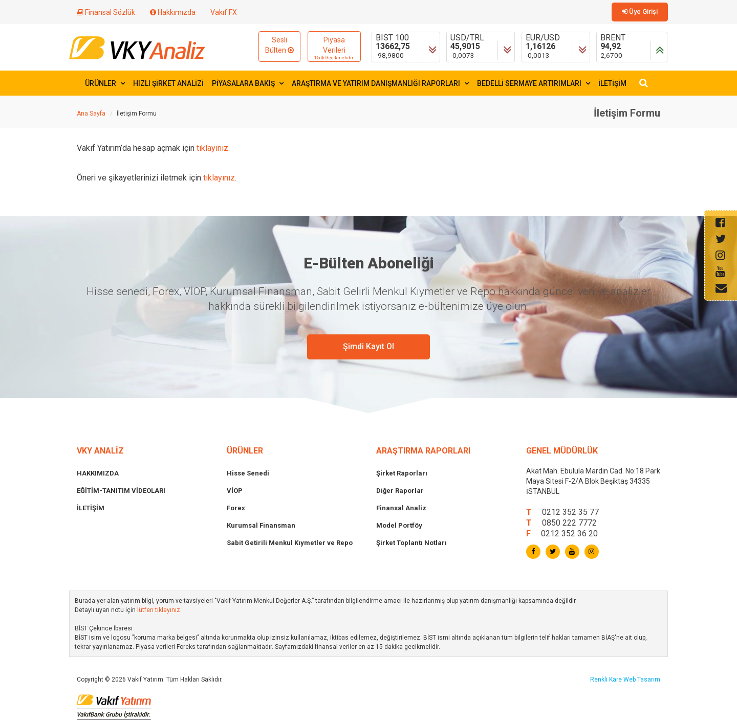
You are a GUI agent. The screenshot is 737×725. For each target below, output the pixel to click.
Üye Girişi (640, 11)
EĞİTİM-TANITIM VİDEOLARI (121, 490)
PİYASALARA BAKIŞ (248, 83)
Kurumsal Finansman (261, 525)
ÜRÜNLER (105, 83)
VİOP (235, 490)
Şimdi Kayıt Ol (368, 346)
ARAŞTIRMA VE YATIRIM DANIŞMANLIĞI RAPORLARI (380, 83)
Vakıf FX (223, 12)
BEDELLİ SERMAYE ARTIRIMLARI (533, 83)
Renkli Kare (606, 679)
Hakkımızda (173, 12)
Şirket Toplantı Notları (411, 543)
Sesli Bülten (279, 45)
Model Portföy (399, 525)
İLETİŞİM (612, 83)
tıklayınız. (213, 148)
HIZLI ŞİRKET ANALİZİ (168, 83)
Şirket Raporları (401, 473)
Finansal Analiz (401, 508)
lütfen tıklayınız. (159, 610)
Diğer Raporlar (400, 490)
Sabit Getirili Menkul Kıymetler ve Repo (290, 543)
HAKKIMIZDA (98, 473)
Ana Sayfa (91, 113)
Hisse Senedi (248, 473)
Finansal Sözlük (106, 12)
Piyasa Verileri (334, 48)
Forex (236, 508)
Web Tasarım (641, 679)
